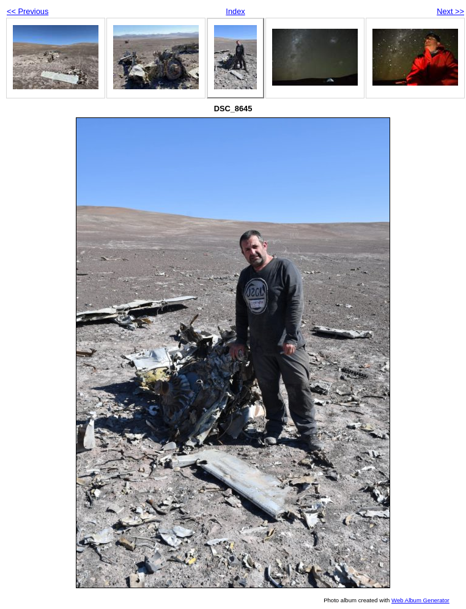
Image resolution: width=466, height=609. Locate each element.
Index (235, 11)
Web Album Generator (420, 600)
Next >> (450, 11)
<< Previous (27, 11)
